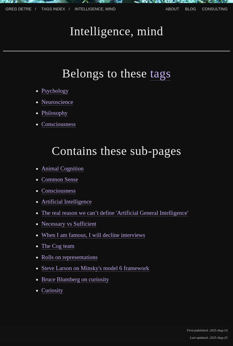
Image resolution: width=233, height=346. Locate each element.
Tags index (53, 8)
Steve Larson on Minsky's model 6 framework (95, 268)
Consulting (215, 8)
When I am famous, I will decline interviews (93, 235)
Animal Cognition (63, 168)
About (172, 8)
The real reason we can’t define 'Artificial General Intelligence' (115, 213)
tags (160, 73)
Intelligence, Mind (95, 8)
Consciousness (59, 124)
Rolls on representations (70, 257)
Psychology (55, 90)
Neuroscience (57, 102)
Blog (190, 8)
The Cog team (58, 246)
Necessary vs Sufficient (69, 224)
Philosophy (55, 113)
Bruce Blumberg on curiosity (75, 279)
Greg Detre (18, 8)
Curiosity (52, 290)
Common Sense (60, 179)
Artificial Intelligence (67, 201)
